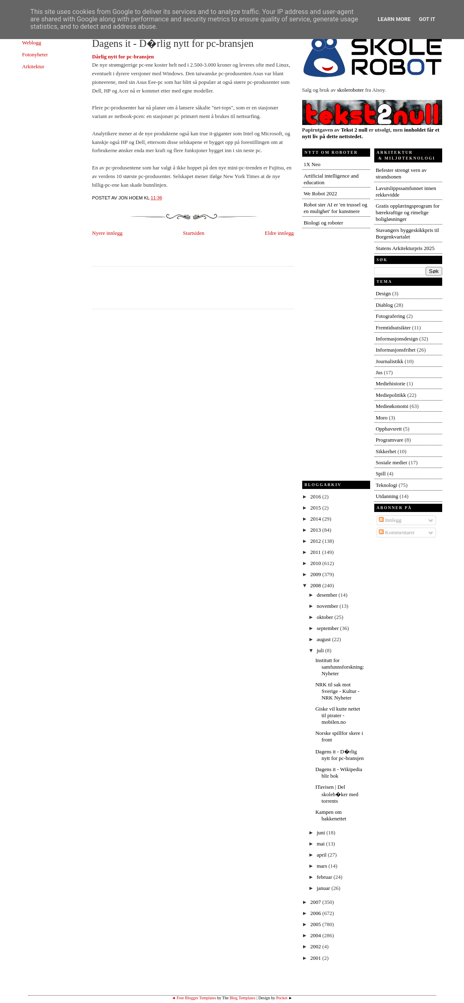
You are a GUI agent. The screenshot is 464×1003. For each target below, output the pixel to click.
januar (324, 888)
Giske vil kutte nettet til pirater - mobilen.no (337, 715)
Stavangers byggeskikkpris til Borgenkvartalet (407, 233)
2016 (316, 496)
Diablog (384, 305)
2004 (316, 935)
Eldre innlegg (279, 233)
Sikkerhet (385, 451)
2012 (316, 541)
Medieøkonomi (391, 406)
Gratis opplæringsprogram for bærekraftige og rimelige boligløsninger (407, 212)
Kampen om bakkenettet (330, 815)
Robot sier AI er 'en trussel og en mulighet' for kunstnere (335, 208)
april (322, 855)
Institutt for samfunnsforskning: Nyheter (339, 666)
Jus (378, 372)
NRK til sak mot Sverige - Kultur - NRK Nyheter (337, 691)
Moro (381, 418)
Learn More (394, 19)
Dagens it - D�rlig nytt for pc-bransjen (173, 43)
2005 (316, 924)
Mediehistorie (390, 383)
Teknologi (386, 485)
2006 (316, 913)
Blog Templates (243, 998)
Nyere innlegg (107, 233)
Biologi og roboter (323, 223)
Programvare (389, 440)
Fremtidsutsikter (392, 327)
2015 (316, 508)
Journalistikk (389, 361)
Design (383, 293)
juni (321, 832)
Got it (427, 19)
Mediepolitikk (390, 395)
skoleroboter (350, 90)
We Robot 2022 (320, 193)
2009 (316, 574)
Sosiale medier (391, 462)
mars (323, 866)
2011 (316, 552)
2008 (316, 585)
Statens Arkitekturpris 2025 (404, 248)
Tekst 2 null (354, 130)
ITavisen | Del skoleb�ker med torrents (336, 794)
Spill (380, 473)
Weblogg (32, 42)
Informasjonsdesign (396, 339)
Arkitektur (33, 66)
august (324, 639)
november (328, 606)
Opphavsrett (388, 429)
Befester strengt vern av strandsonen (401, 173)
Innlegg (390, 520)
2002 (316, 946)
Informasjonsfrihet (395, 350)
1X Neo (311, 164)
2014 (316, 519)
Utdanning (386, 496)
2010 (316, 563)
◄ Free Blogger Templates (194, 998)
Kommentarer (397, 532)
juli (321, 650)
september (328, 628)
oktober (325, 617)
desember (327, 595)
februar (325, 877)
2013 (316, 530)
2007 (316, 902)
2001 (316, 958)
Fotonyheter (35, 54)
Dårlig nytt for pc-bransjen (123, 56)
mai (321, 844)
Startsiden (193, 233)
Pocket (281, 998)
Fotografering (390, 316)
